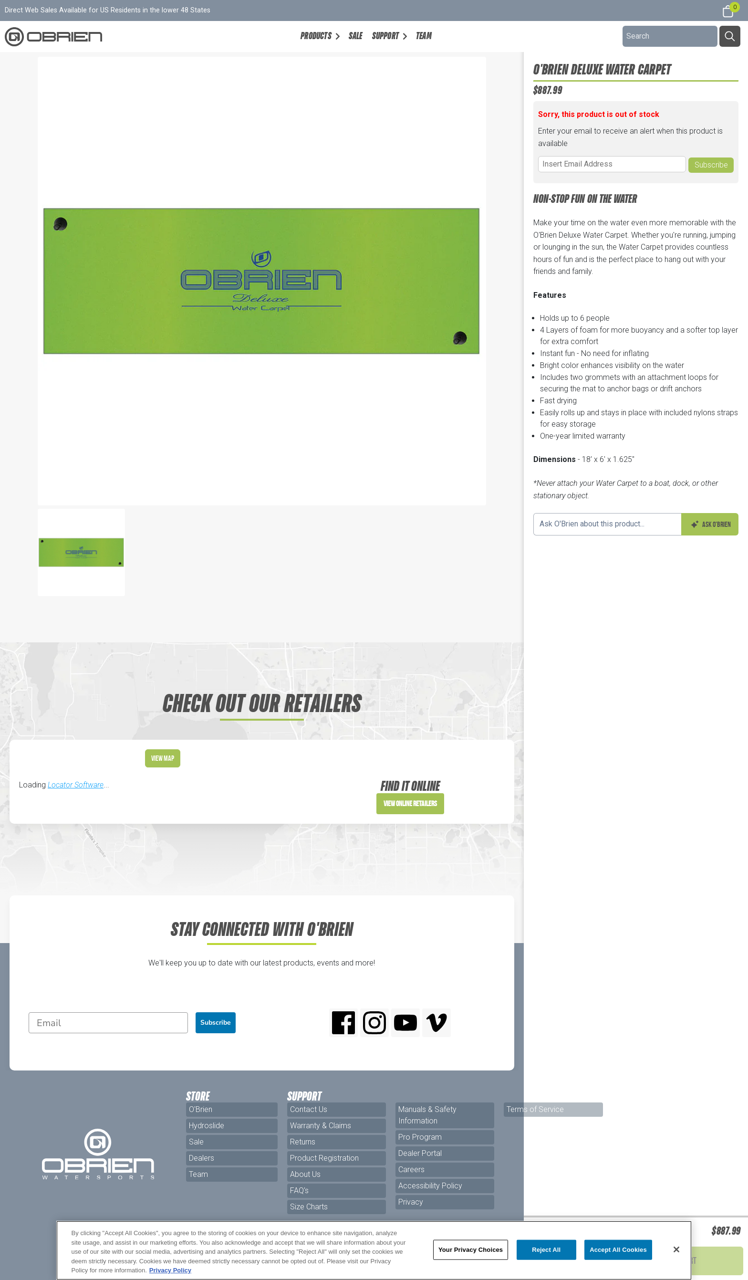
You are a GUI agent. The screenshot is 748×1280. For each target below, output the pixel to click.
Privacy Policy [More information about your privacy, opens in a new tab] (170, 1270)
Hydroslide (206, 1125)
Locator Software (76, 784)
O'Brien (200, 1109)
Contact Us (308, 1109)
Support (385, 36)
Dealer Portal (420, 1153)
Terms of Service (535, 1109)
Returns (302, 1141)
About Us (305, 1174)
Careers (411, 1169)
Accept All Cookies (618, 1249)
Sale (356, 36)
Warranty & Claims (320, 1125)
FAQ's (299, 1190)
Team (424, 36)
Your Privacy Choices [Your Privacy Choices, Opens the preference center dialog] (470, 1249)
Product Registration (324, 1158)
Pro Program (420, 1137)
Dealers (201, 1158)
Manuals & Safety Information (427, 1115)
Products (316, 36)
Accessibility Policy (430, 1185)
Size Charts (309, 1206)
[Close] (676, 1249)
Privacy (410, 1202)
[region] (374, 1250)
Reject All (546, 1249)
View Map (162, 758)
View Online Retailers (410, 803)
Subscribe (215, 1022)
